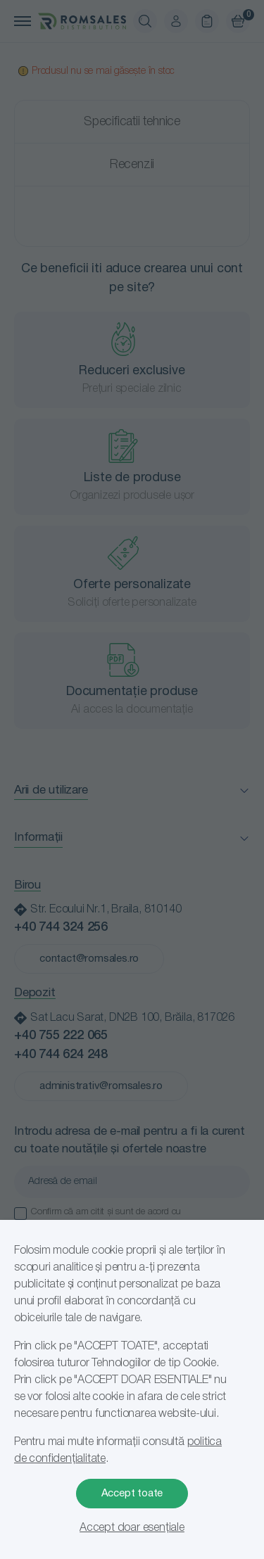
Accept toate (132, 1493)
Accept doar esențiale (132, 1528)
